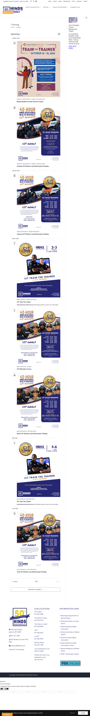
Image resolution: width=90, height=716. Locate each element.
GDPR (41, 713)
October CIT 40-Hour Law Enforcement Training (33, 166)
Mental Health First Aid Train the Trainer (30, 101)
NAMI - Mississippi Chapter (70, 654)
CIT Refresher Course (24, 369)
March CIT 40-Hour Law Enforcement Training (32, 433)
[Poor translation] (6, 688)
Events (60, 1)
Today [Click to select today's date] (36, 581)
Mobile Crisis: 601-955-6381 (12, 1)
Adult (19, 7)
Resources (79, 1)
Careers (55, 1)
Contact (85, 1)
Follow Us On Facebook (16, 649)
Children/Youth (8, 7)
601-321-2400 (24, 1)
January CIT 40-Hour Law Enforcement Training (33, 234)
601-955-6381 (73, 47)
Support (46, 7)
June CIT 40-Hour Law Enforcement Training (31, 572)
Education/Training (59, 7)
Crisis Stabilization (32, 7)
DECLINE (72, 713)
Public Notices (66, 1)
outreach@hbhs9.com (18, 646)
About (49, 1)
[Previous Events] (15, 582)
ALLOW (83, 713)
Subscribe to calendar (34, 589)
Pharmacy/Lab (75, 7)
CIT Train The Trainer (24, 302)
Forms (73, 1)
